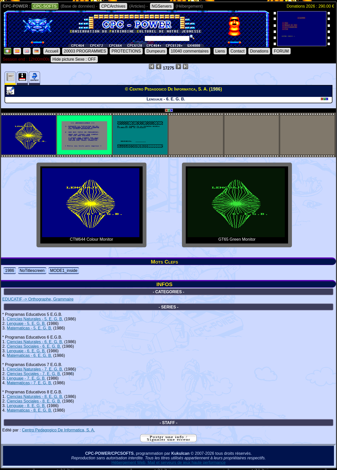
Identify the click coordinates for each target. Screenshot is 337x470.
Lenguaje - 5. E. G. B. (26, 323)
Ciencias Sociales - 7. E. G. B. (34, 374)
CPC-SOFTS (45, 6)
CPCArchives (113, 6)
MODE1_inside (64, 270)
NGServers (162, 6)
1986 (9, 270)
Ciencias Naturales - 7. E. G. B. (35, 369)
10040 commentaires (190, 51)
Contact (238, 51)
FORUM (281, 51)
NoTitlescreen (32, 270)
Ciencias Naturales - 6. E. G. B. (35, 342)
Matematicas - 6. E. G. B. (29, 355)
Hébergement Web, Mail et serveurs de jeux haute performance (168, 462)
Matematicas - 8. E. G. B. (29, 410)
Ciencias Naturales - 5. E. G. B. (35, 319)
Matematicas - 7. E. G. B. (29, 383)
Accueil (51, 51)
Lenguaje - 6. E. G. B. (26, 351)
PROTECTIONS (126, 51)
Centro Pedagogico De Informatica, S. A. (58, 430)
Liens (220, 51)
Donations (259, 51)
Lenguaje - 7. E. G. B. (26, 378)
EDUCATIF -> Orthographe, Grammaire (37, 299)
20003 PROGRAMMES (85, 51)
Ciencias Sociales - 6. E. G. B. (34, 346)
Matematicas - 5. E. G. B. (29, 328)
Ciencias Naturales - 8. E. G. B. (35, 396)
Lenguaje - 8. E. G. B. (26, 406)
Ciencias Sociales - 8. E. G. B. (34, 401)
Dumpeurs (155, 51)
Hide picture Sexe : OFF (74, 59)
